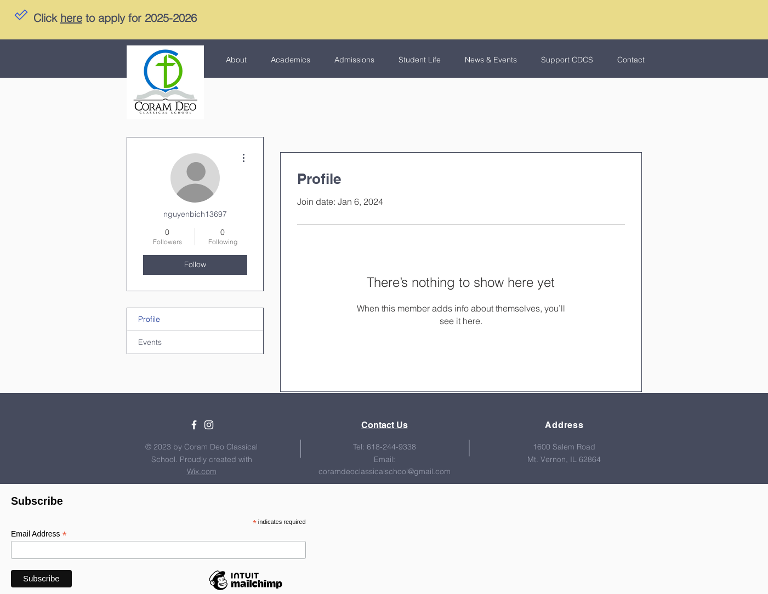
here (71, 18)
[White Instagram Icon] (209, 425)
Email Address (39, 534)
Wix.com (202, 471)
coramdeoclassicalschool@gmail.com (384, 471)
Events (150, 342)
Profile (149, 319)
